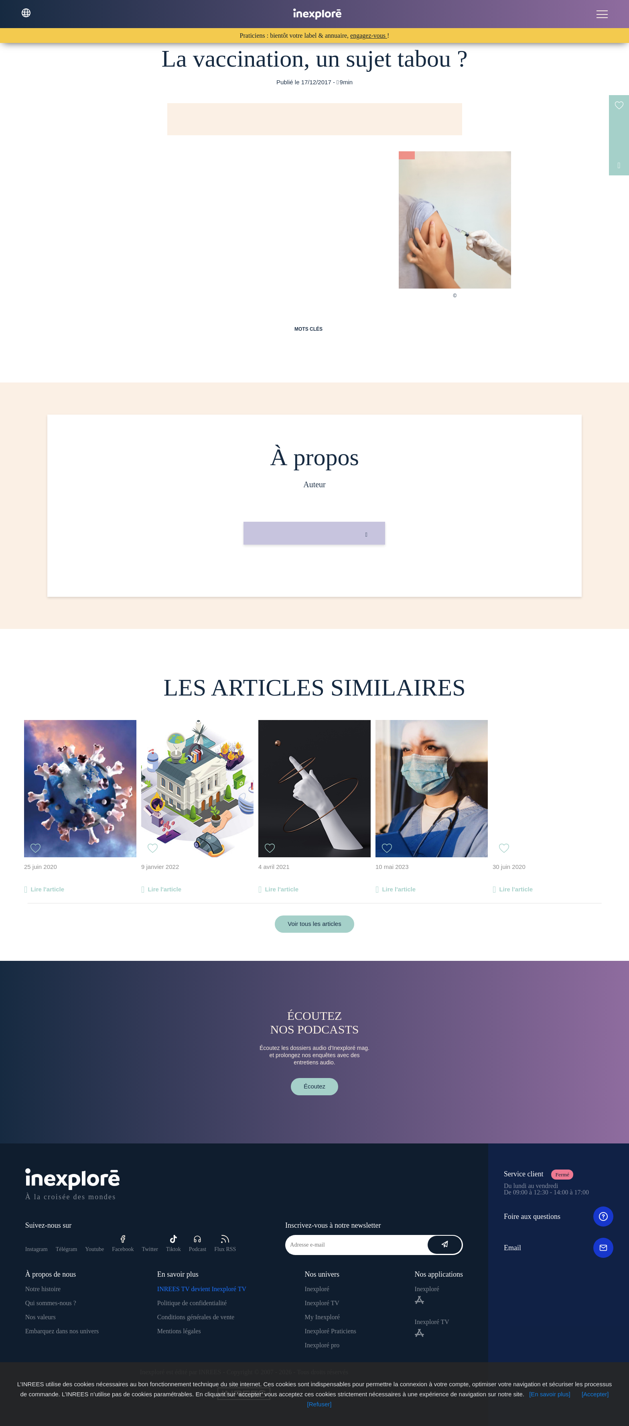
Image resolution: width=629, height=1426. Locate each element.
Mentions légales (179, 1331)
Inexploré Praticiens (330, 1331)
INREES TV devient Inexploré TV (201, 1289)
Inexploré (317, 1289)
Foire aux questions (558, 1216)
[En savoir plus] (549, 1394)
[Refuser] (319, 1404)
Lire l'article (47, 889)
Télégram (66, 1249)
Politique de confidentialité (192, 1303)
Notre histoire (43, 1289)
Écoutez (314, 1086)
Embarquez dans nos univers (62, 1331)
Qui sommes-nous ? (50, 1303)
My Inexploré (322, 1317)
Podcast (198, 1243)
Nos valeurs (40, 1317)
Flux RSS (225, 1243)
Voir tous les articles (314, 923)
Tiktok (173, 1243)
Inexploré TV (322, 1303)
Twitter (150, 1249)
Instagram (36, 1249)
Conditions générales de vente (195, 1317)
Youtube (94, 1249)
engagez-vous (368, 35)
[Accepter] (595, 1394)
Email (558, 1248)
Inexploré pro (322, 1345)
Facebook (123, 1243)
